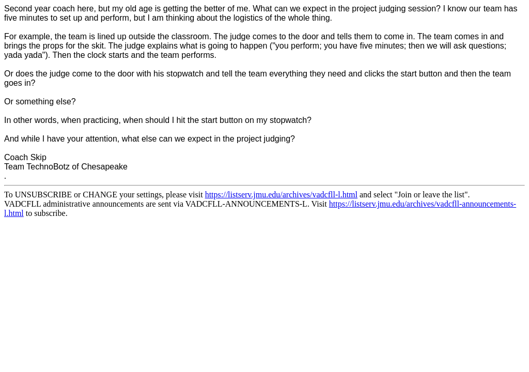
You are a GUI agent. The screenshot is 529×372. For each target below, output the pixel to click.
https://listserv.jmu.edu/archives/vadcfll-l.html (281, 194)
